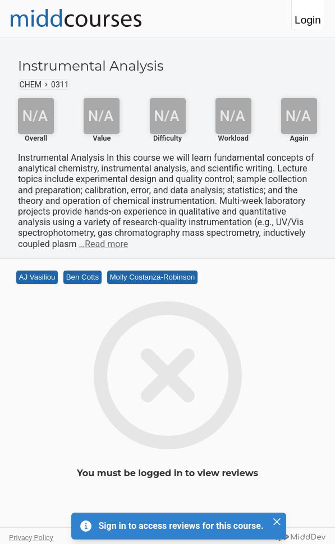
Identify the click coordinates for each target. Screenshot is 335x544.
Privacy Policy (31, 537)
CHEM (31, 84)
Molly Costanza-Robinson (152, 277)
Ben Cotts (82, 277)
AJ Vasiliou (37, 277)
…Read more (104, 244)
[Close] (277, 521)
